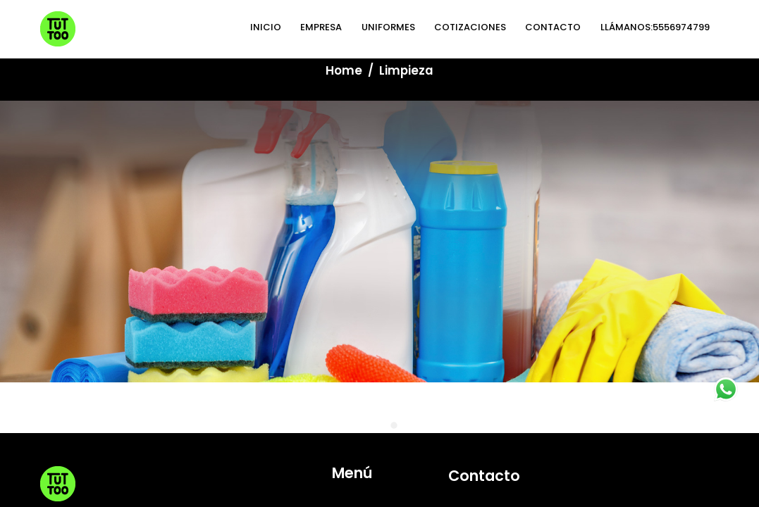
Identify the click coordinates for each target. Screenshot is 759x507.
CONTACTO (372, 330)
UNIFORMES (369, 273)
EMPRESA (364, 254)
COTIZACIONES (379, 311)
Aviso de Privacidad (282, 394)
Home (344, 70)
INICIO (357, 235)
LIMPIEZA (363, 292)
